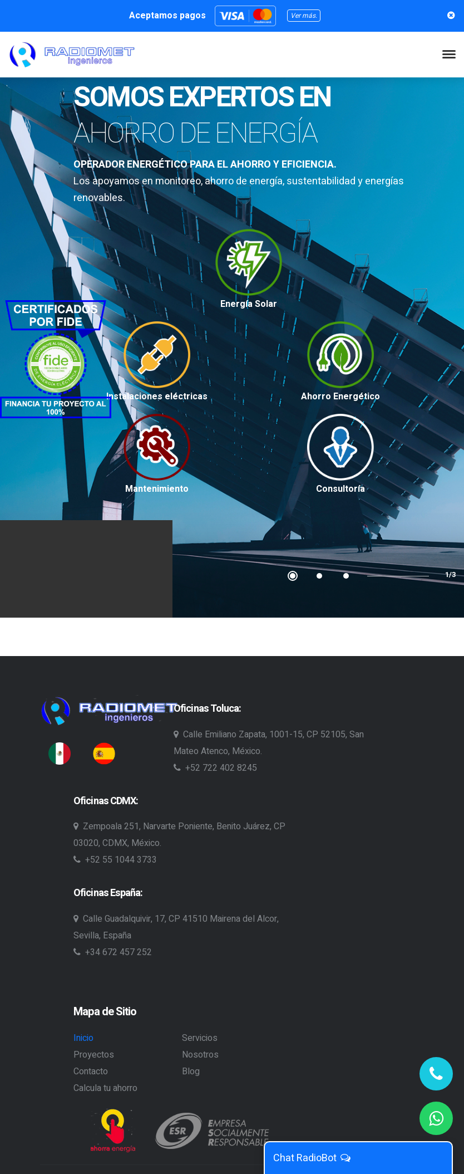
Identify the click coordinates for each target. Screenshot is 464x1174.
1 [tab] (292, 576)
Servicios (200, 1038)
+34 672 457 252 (112, 952)
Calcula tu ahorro (105, 1088)
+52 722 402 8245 (215, 768)
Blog (191, 1071)
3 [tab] (346, 576)
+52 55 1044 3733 (115, 860)
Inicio (83, 1038)
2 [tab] (319, 576)
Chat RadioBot (312, 1158)
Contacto (90, 1071)
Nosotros (200, 1055)
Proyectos (93, 1055)
